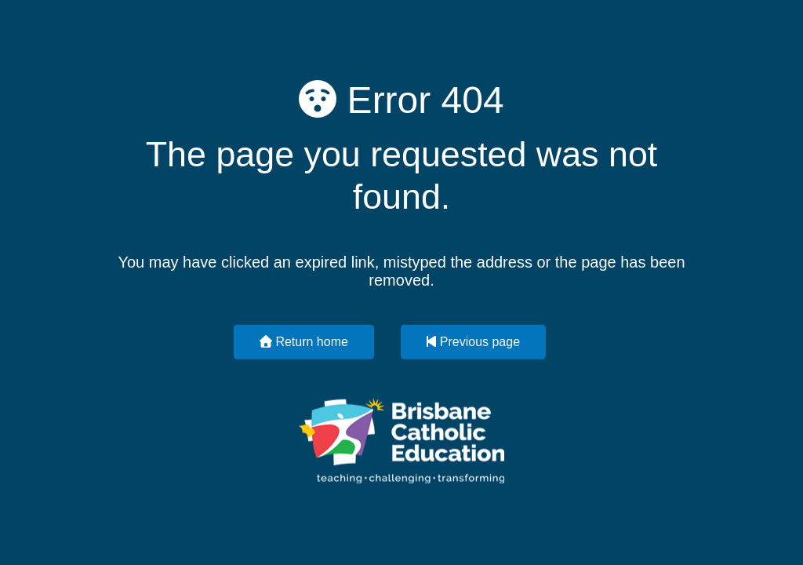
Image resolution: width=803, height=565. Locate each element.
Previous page (473, 341)
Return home (304, 341)
